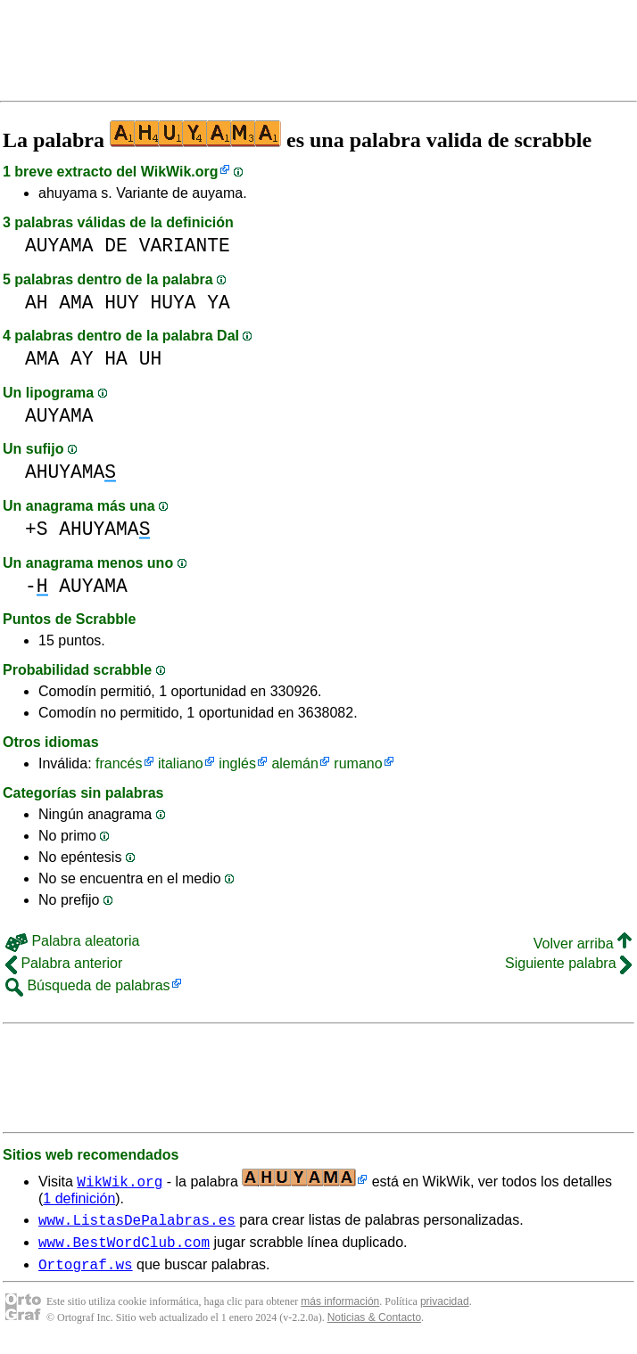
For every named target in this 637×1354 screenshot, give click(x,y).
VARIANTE (184, 245)
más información (340, 1309)
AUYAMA (59, 245)
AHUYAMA (70, 472)
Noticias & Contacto (374, 1325)
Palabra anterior (63, 963)
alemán (294, 763)
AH (36, 303)
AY (82, 359)
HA (116, 359)
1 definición (79, 1198)
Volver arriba (583, 943)
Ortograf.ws (85, 1272)
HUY (121, 303)
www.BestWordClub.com (124, 1247)
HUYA (172, 303)
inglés (237, 763)
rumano (358, 763)
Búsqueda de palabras (87, 985)
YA (218, 303)
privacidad (444, 1309)
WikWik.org (180, 171)
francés (118, 763)
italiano (180, 763)
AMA (76, 303)
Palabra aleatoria (72, 940)
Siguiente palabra (568, 963)
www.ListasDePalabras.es (137, 1222)
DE (116, 245)
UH (150, 359)
